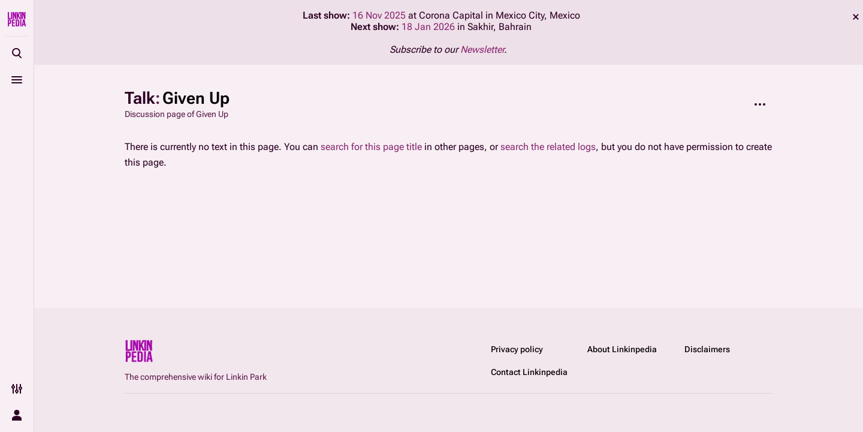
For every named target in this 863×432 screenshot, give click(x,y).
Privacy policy (517, 349)
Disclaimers (707, 349)
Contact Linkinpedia (529, 372)
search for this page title (371, 146)
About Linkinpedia (622, 349)
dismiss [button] (856, 17)
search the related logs (548, 146)
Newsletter (482, 49)
